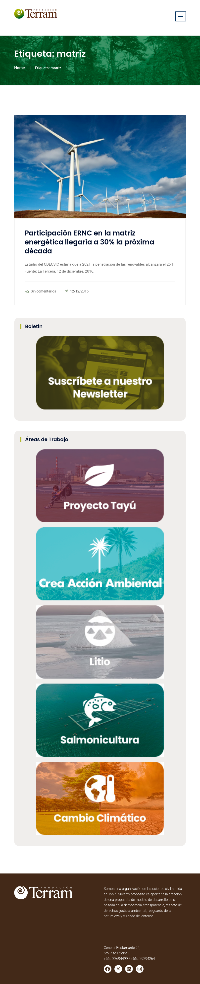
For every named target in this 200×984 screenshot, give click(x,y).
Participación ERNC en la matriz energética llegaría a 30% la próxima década (89, 242)
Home (19, 67)
